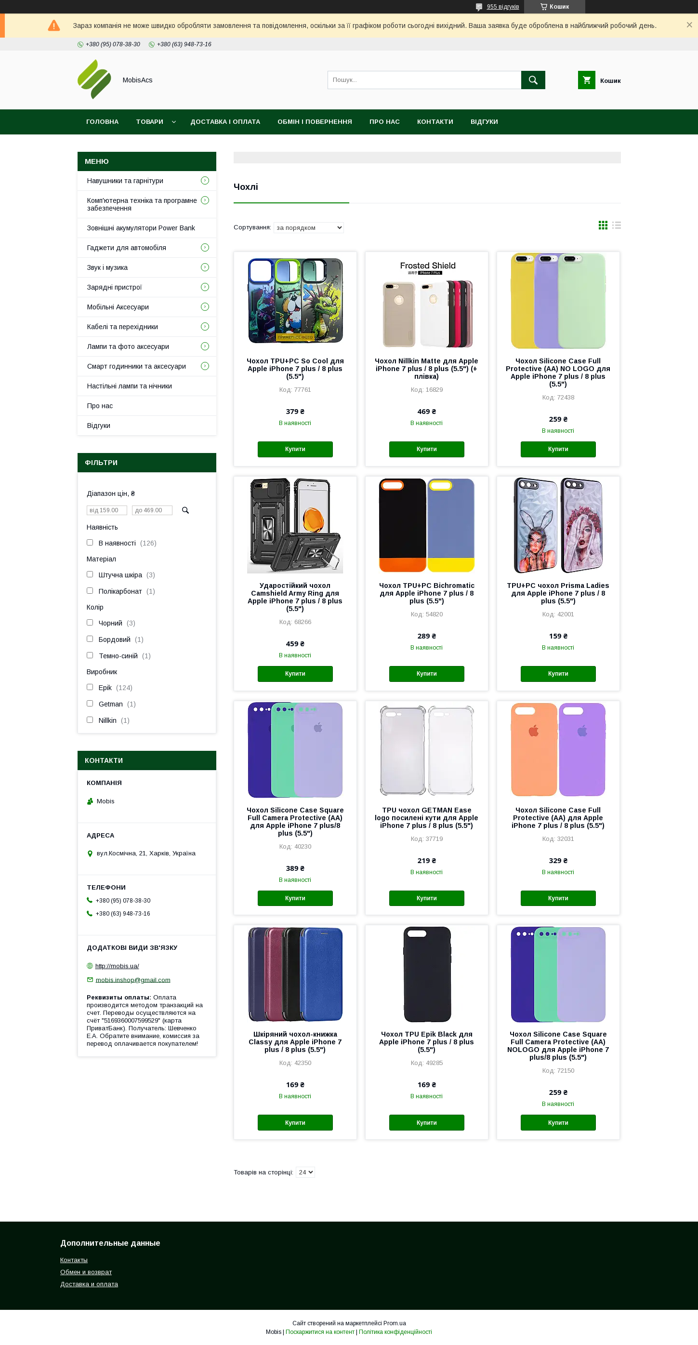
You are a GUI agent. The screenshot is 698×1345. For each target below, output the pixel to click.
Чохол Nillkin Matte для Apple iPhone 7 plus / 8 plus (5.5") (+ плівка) (426, 368)
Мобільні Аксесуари (118, 307)
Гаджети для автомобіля (126, 248)
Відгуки (484, 121)
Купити (295, 449)
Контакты (74, 1260)
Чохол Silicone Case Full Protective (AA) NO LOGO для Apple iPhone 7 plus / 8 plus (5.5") (558, 372)
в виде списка (616, 227)
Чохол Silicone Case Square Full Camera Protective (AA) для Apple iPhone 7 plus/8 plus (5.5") (295, 821)
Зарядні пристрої (114, 287)
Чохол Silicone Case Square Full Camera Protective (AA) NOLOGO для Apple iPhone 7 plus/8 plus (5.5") (558, 1045)
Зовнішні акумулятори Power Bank (141, 228)
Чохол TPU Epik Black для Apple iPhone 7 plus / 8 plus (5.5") (426, 1041)
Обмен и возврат (86, 1272)
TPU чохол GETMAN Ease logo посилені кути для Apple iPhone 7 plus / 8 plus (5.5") (426, 817)
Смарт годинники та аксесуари (136, 366)
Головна (102, 121)
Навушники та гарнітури (125, 181)
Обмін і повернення (314, 121)
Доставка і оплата (225, 121)
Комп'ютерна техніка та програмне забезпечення (142, 204)
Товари (149, 121)
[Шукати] (533, 80)
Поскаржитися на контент (320, 1332)
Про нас (384, 121)
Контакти (435, 121)
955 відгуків (503, 6)
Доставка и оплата (89, 1284)
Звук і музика (107, 267)
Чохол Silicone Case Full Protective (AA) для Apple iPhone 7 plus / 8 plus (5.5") (558, 817)
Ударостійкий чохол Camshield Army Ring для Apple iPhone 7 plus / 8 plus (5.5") (295, 597)
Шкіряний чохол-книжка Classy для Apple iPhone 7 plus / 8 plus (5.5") (295, 1041)
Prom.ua (394, 1323)
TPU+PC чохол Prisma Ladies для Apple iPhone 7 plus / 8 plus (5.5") (558, 593)
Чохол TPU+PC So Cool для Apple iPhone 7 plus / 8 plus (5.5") (295, 368)
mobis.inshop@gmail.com (133, 979)
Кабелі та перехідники (122, 327)
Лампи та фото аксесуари (128, 346)
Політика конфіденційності (395, 1332)
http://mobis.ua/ (117, 966)
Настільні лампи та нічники (129, 386)
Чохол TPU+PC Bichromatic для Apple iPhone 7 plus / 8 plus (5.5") (426, 593)
